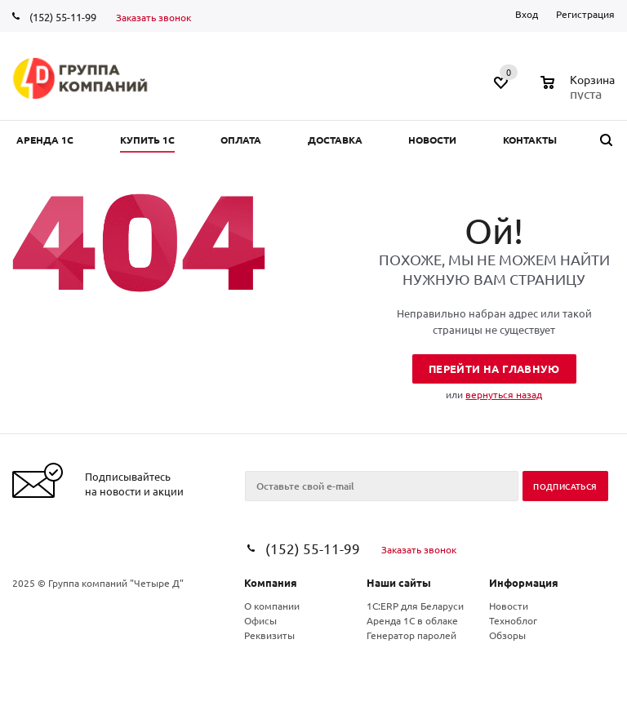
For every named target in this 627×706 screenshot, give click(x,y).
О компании (272, 605)
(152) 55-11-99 (62, 17)
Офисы (260, 620)
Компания (270, 582)
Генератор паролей (411, 635)
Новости (508, 605)
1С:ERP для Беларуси (415, 605)
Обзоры (507, 635)
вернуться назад (503, 394)
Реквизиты (269, 635)
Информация (523, 582)
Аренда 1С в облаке (412, 620)
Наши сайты (399, 582)
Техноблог (513, 620)
